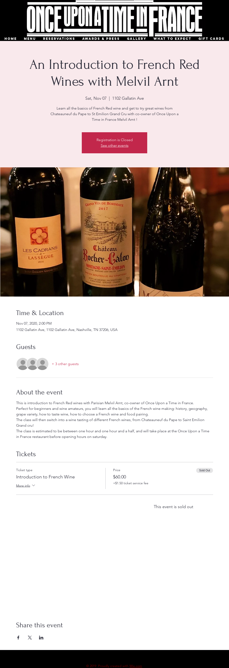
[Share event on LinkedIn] (41, 637)
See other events (115, 145)
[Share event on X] (30, 637)
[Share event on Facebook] (18, 637)
